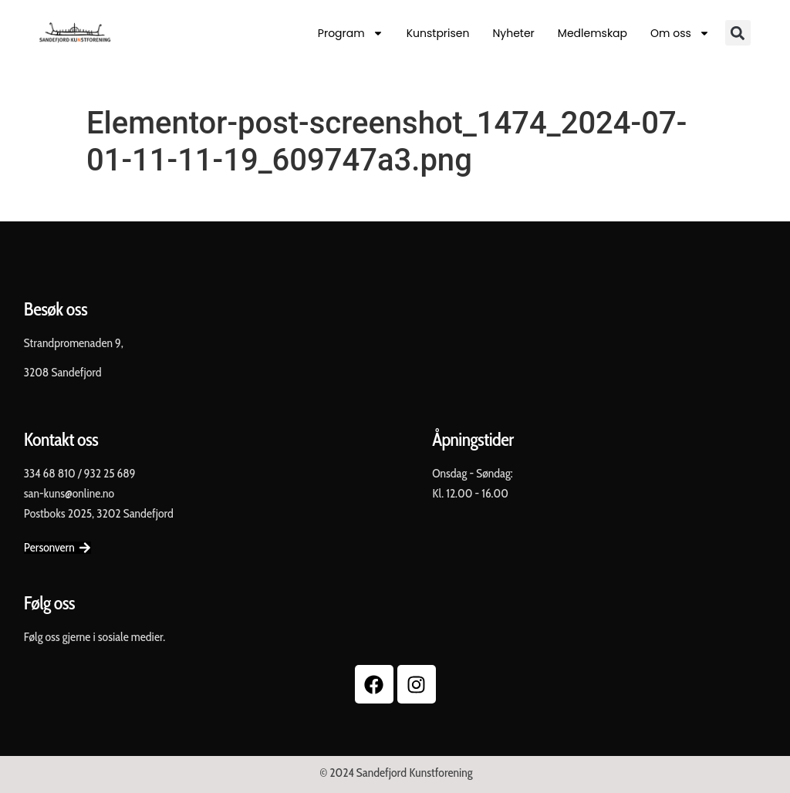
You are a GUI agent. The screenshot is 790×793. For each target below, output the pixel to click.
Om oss (680, 33)
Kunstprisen (438, 33)
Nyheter (513, 33)
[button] (738, 33)
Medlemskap (592, 33)
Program (350, 33)
